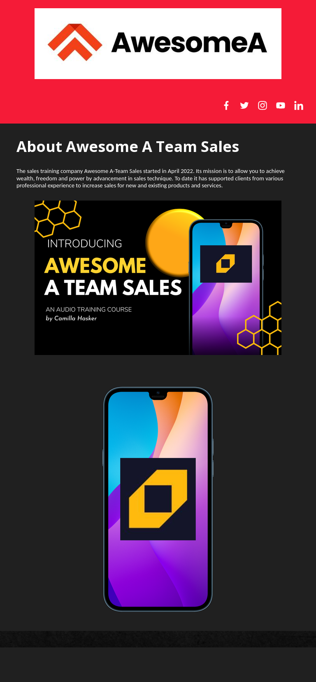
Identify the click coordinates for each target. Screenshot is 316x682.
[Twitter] (244, 105)
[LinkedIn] (298, 105)
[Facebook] (226, 105)
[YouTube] (280, 105)
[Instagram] (262, 105)
